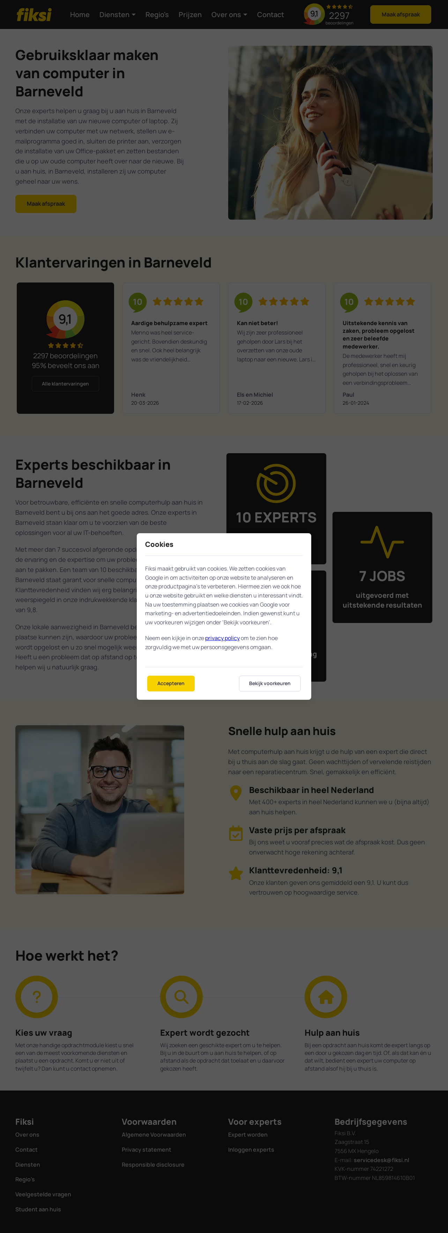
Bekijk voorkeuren (270, 683)
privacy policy (222, 638)
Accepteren (171, 683)
